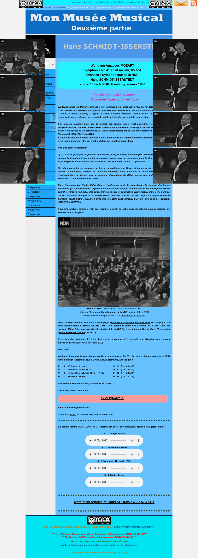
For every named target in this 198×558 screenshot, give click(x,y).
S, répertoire (59, 7)
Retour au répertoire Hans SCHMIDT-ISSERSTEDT (114, 502)
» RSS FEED (117, 2)
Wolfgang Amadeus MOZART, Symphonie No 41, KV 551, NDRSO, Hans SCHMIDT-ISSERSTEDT (113, 7)
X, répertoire (34, 205)
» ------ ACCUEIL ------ (82, 2)
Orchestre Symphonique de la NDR (130, 322)
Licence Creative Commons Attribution (133, 527)
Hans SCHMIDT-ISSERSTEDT (89, 325)
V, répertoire (34, 196)
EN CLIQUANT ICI (112, 398)
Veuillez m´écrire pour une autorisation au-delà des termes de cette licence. (99, 545)
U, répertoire (34, 192)
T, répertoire (34, 187)
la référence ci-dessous (132, 315)
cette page (128, 209)
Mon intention (45, 7)
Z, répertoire (34, 214)
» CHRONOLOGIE (134, 2)
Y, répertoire (34, 209)
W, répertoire (34, 200)
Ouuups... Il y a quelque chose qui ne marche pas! (114, 440)
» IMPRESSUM (101, 2)
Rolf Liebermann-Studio (72, 332)
